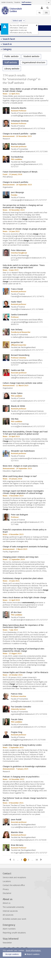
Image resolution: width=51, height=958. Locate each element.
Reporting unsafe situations (14, 932)
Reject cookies (33, 954)
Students (17, 2)
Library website (11, 68)
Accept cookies (12, 954)
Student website (31, 56)
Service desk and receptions (14, 877)
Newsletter (7, 942)
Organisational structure (33, 62)
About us (6, 903)
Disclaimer (7, 893)
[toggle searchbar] (47, 8)
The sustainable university (13, 907)
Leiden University (7, 2)
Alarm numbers (9, 929)
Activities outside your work (14, 919)
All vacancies (8, 915)
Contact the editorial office (14, 885)
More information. (33, 950)
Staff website (10, 62)
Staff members (26, 2)
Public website (11, 56)
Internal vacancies (10, 911)
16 (37, 859)
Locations (7, 881)
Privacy (6, 889)
